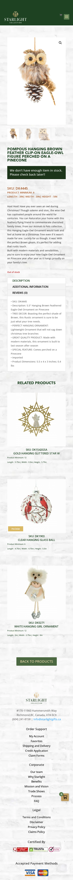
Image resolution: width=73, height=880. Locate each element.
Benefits (36, 781)
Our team (36, 772)
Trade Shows (36, 791)
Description (21, 281)
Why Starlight (36, 777)
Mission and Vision (36, 786)
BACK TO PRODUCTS (36, 661)
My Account (36, 736)
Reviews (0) (20, 293)
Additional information (30, 287)
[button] (60, 43)
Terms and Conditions (36, 817)
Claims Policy (36, 832)
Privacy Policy (36, 827)
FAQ (36, 801)
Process (36, 796)
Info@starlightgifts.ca (47, 719)
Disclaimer (36, 822)
